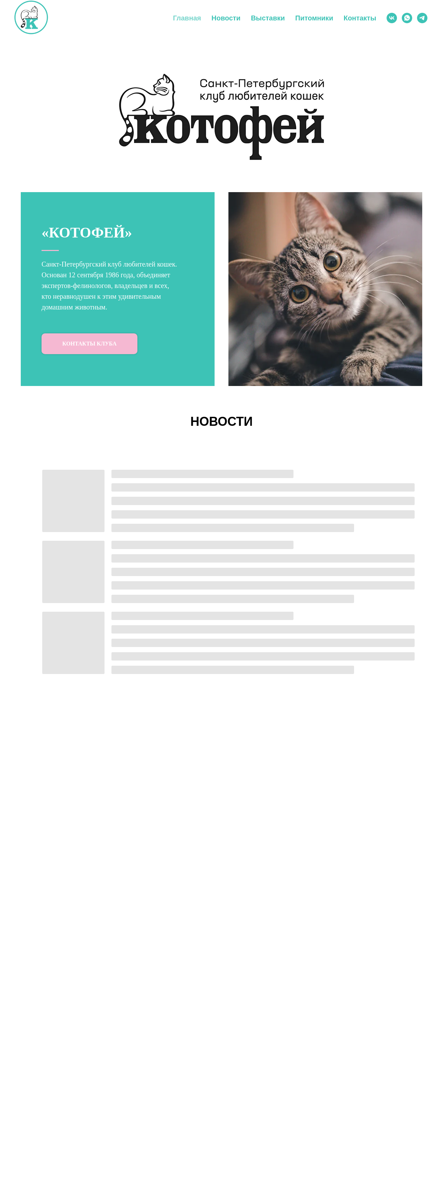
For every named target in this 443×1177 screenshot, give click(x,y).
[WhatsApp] (407, 18)
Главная (187, 18)
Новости (226, 18)
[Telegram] (422, 18)
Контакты (360, 18)
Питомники (314, 18)
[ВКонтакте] (392, 18)
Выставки (268, 18)
